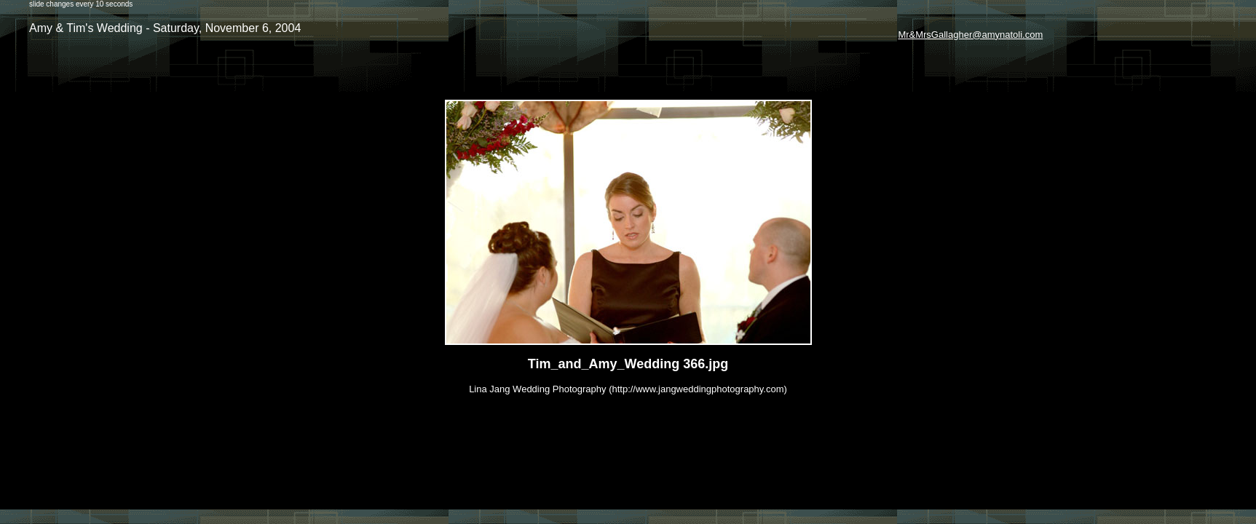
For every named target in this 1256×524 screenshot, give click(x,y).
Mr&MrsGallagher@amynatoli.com (970, 34)
